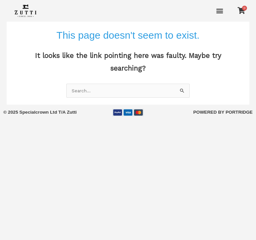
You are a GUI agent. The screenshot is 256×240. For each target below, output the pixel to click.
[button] (219, 10)
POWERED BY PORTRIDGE (223, 112)
